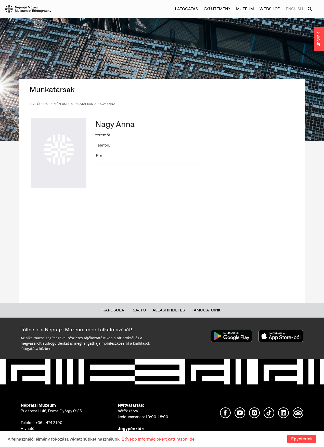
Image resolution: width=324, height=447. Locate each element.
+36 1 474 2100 (48, 422)
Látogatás (186, 8)
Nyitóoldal (39, 104)
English (294, 8)
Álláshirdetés (168, 310)
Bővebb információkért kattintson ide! (159, 439)
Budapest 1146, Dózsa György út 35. (52, 411)
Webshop (270, 8)
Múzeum (245, 8)
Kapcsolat (114, 310)
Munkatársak (82, 104)
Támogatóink (206, 310)
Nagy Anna (106, 104)
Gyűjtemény (217, 8)
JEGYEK (319, 39)
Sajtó (139, 310)
